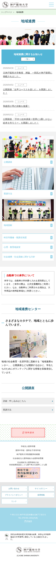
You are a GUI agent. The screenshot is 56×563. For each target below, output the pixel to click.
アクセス (28, 521)
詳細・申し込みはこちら (14, 401)
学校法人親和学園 (28, 446)
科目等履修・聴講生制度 (15, 237)
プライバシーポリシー (14, 495)
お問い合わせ (14, 489)
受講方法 (7, 410)
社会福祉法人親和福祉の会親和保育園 (28, 458)
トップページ (6, 12)
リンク (14, 501)
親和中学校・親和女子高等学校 (28, 450)
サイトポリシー (41, 489)
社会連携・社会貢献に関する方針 (19, 257)
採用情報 (41, 495)
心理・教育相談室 (12, 247)
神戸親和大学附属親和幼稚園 (28, 454)
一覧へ (27, 59)
